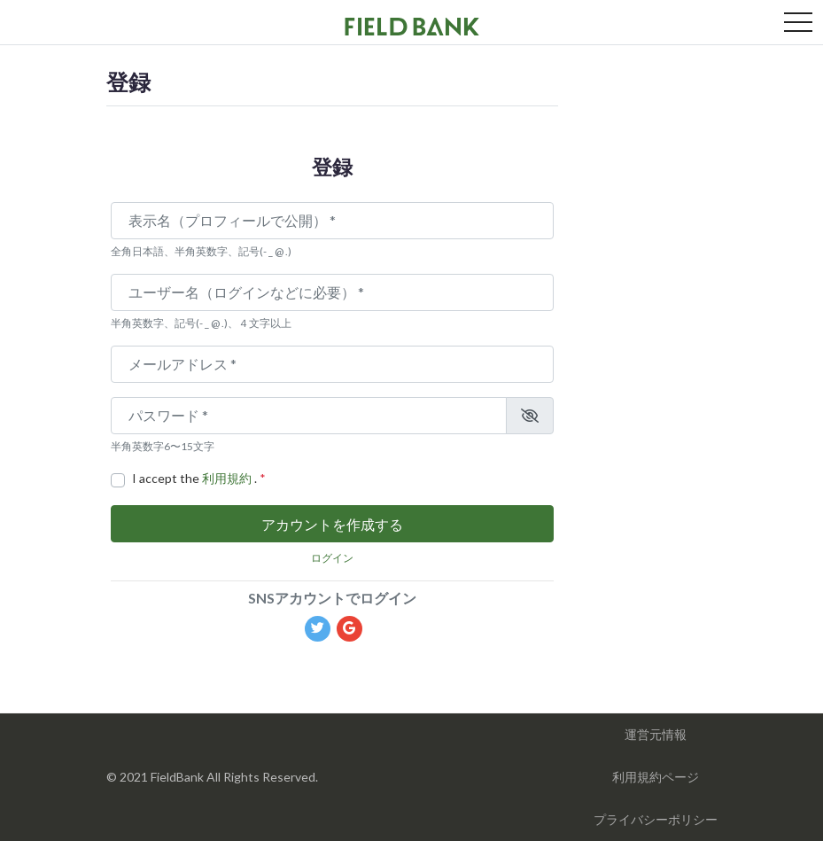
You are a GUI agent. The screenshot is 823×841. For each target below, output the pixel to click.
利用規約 (228, 478)
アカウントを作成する (332, 524)
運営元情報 (656, 734)
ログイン (332, 558)
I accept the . (199, 478)
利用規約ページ (655, 776)
